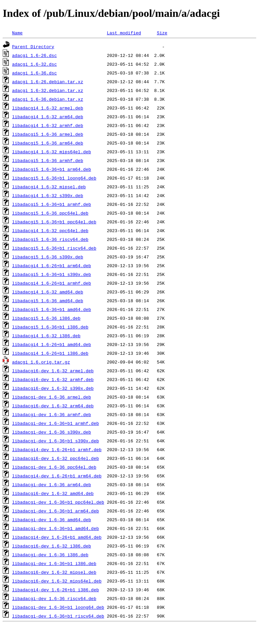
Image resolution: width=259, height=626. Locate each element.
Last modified (124, 33)
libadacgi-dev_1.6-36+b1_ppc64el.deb (58, 502)
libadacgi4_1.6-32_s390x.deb (47, 195)
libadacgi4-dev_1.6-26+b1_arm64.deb (57, 476)
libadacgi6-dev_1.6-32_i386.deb (51, 546)
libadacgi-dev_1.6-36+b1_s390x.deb (55, 441)
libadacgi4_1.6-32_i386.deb (46, 336)
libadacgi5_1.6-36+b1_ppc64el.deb (54, 222)
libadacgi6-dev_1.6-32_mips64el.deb (57, 581)
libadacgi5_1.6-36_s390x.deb (47, 257)
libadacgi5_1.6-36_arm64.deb (47, 143)
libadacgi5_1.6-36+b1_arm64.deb (51, 169)
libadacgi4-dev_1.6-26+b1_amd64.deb (57, 537)
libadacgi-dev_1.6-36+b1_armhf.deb (55, 423)
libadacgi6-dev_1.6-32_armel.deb (53, 371)
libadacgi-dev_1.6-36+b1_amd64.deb (55, 528)
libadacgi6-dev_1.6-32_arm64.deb (53, 406)
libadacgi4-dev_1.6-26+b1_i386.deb (55, 590)
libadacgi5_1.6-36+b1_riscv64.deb (54, 248)
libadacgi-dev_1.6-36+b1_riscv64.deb (58, 616)
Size (162, 33)
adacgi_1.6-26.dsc (34, 55)
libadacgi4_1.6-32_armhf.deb (47, 125)
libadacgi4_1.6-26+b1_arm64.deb (51, 265)
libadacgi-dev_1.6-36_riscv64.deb (54, 598)
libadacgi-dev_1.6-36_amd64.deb (51, 520)
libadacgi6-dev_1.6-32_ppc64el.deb (55, 458)
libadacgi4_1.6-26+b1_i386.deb (50, 353)
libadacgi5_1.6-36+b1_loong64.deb (54, 178)
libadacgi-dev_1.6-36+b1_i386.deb (54, 563)
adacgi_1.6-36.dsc (34, 73)
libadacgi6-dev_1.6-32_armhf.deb (53, 379)
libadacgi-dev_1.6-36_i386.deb (50, 555)
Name (17, 33)
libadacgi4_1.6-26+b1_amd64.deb (51, 344)
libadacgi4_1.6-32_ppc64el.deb (50, 230)
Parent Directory (33, 46)
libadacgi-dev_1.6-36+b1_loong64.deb (58, 607)
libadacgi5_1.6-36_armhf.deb (47, 160)
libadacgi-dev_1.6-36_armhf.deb (51, 414)
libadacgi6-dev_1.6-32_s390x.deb (53, 388)
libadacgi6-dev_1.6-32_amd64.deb (53, 493)
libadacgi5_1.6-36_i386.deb (46, 318)
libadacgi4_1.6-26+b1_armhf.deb (51, 283)
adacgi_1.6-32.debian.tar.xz (47, 90)
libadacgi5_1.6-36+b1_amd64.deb (51, 309)
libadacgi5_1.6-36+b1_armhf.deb (51, 204)
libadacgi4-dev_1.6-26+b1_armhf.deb (57, 449)
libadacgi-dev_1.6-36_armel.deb (51, 397)
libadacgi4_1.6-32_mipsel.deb (49, 187)
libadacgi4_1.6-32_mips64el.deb (51, 152)
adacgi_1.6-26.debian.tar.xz (47, 82)
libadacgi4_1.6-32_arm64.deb (47, 117)
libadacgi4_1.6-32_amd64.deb (47, 292)
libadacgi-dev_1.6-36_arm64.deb (51, 484)
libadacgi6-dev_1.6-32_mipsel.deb (54, 572)
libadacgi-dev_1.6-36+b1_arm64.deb (55, 511)
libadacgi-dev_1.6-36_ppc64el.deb (54, 467)
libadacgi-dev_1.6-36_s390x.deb (51, 432)
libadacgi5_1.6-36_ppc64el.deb (50, 213)
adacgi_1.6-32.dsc (34, 64)
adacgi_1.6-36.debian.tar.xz (47, 99)
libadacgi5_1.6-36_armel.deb (47, 134)
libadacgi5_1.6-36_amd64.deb (47, 301)
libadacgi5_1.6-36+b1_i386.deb (50, 327)
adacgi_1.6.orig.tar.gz (41, 362)
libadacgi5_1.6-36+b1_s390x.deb (51, 274)
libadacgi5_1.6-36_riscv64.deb (50, 239)
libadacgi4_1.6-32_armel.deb (47, 108)
